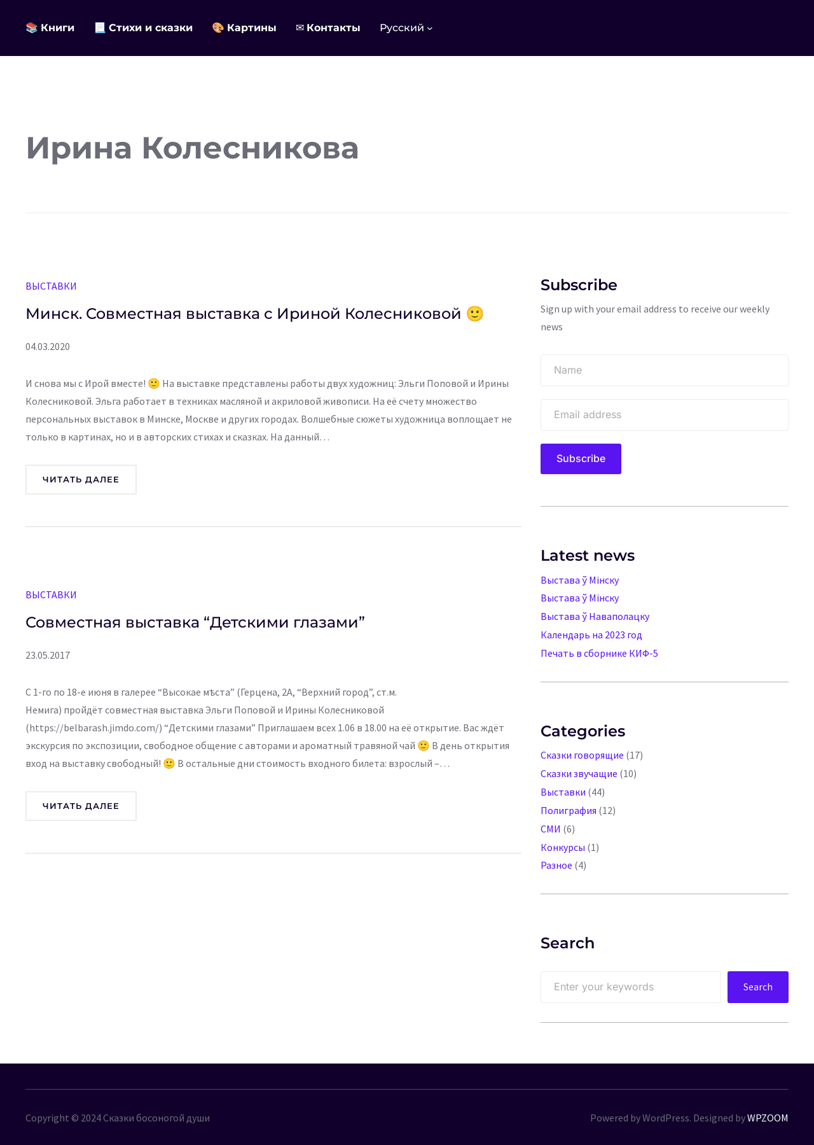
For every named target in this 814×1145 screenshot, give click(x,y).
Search (758, 980)
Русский (402, 28)
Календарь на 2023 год (591, 633)
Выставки (51, 285)
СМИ (551, 823)
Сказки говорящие (582, 752)
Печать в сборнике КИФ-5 (599, 651)
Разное (556, 859)
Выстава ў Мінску (580, 579)
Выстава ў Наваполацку (595, 615)
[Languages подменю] (430, 28)
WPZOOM (768, 1110)
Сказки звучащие (579, 770)
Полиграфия (569, 805)
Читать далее (86, 482)
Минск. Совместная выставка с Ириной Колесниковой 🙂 (255, 313)
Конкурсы (563, 841)
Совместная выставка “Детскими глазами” (195, 621)
